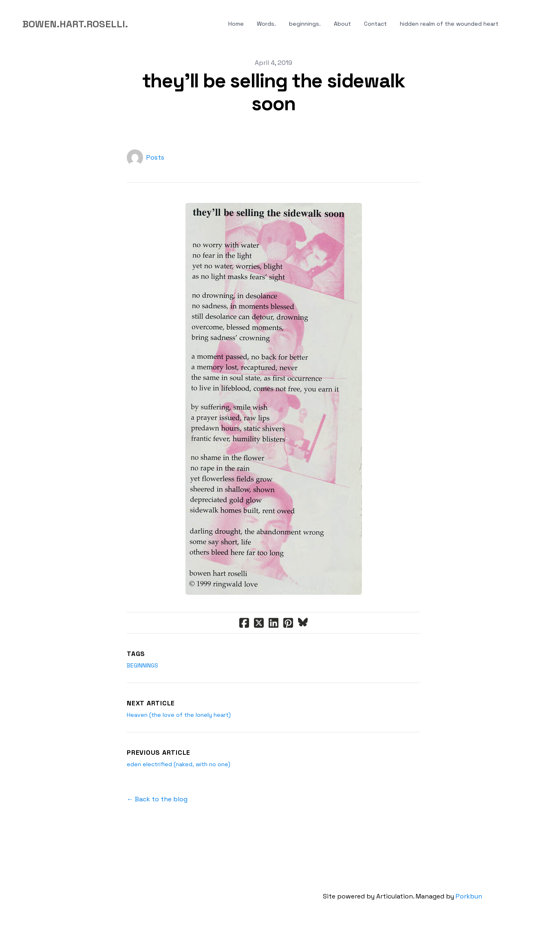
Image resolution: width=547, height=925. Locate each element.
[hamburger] (138, 24)
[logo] (75, 24)
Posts (155, 157)
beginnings (142, 665)
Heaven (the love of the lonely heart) (179, 714)
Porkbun (469, 896)
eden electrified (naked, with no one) (178, 764)
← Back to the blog (157, 799)
